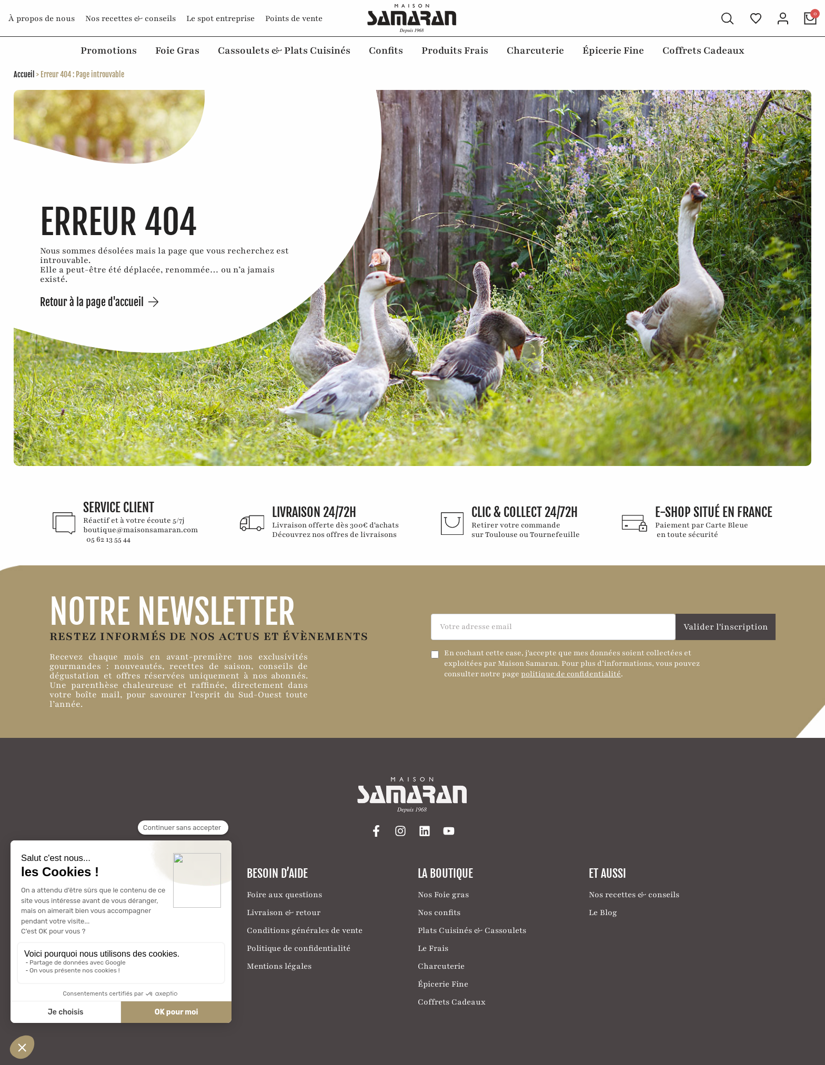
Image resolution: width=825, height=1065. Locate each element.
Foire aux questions (284, 894)
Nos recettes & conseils (130, 18)
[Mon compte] (783, 18)
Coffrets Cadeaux (703, 50)
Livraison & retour (283, 912)
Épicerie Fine (613, 50)
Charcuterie (535, 50)
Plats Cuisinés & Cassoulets (472, 930)
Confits (386, 50)
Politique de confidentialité (298, 947)
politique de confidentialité (571, 673)
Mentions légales (279, 965)
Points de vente (294, 18)
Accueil (24, 73)
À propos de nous (41, 18)
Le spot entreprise (220, 18)
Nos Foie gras (443, 894)
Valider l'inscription (725, 626)
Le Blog (603, 912)
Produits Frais (454, 50)
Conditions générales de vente (305, 930)
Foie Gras (177, 50)
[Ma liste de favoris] (756, 18)
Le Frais (433, 947)
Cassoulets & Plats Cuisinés (284, 50)
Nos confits (439, 912)
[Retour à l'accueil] (412, 18)
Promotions (109, 50)
